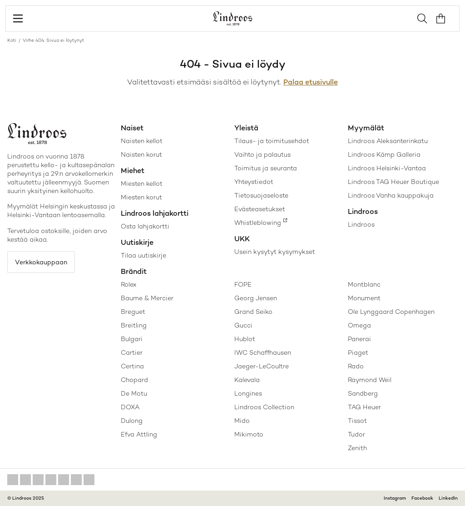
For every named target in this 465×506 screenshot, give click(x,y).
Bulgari (132, 339)
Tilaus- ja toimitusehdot (271, 141)
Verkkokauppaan (41, 262)
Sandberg (363, 393)
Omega (359, 325)
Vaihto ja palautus (262, 154)
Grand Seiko (253, 312)
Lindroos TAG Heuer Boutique (393, 182)
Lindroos (361, 224)
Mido (242, 421)
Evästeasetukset (259, 209)
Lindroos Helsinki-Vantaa (387, 168)
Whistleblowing (257, 222)
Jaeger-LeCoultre (261, 366)
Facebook (422, 498)
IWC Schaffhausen (262, 352)
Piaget (358, 352)
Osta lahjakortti (145, 226)
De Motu (134, 393)
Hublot (244, 339)
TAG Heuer (364, 407)
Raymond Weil (369, 380)
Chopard (134, 380)
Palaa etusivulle (310, 82)
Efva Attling (139, 434)
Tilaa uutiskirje (143, 255)
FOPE (243, 284)
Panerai (359, 339)
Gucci (243, 325)
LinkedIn (448, 498)
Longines (248, 393)
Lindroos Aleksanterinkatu (388, 141)
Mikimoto (248, 434)
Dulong (132, 421)
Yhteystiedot (253, 182)
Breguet (133, 312)
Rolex (128, 284)
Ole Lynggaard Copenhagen (391, 312)
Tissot (357, 421)
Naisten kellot (142, 141)
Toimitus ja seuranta (265, 168)
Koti (11, 40)
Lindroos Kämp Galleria (384, 154)
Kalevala (247, 380)
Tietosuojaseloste (261, 195)
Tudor (356, 434)
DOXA (130, 407)
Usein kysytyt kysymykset (274, 252)
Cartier (132, 352)
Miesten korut (141, 197)
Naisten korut (141, 154)
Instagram (395, 498)
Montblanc (364, 284)
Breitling (134, 325)
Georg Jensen (255, 298)
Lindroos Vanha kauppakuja (391, 195)
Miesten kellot (142, 183)
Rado (356, 366)
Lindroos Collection (264, 407)
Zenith (357, 448)
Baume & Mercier (147, 298)
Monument (364, 298)
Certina (132, 366)
